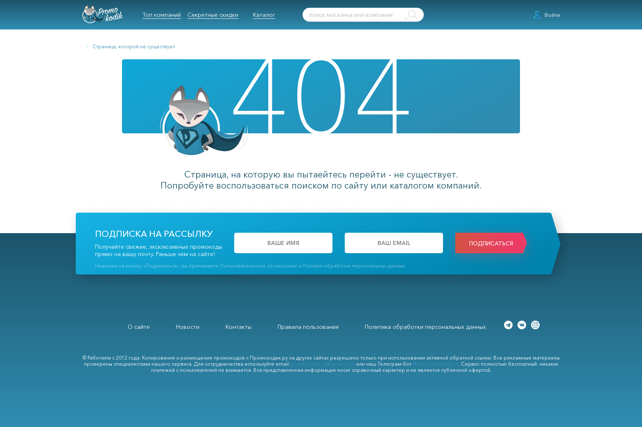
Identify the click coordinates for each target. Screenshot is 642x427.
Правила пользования (308, 326)
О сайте (139, 326)
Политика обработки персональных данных (425, 326)
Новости (187, 326)
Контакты (238, 326)
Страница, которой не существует (134, 46)
